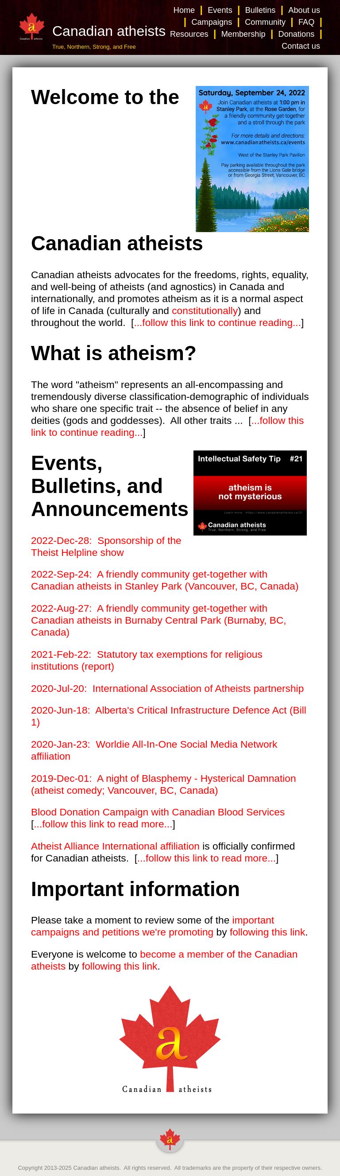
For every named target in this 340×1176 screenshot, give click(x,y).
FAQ (306, 22)
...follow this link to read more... (103, 824)
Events (220, 10)
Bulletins (260, 10)
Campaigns (211, 22)
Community (265, 22)
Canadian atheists (96, 1167)
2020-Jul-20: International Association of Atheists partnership (167, 688)
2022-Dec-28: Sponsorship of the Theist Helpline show (106, 546)
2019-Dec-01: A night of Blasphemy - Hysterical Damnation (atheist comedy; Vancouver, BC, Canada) (163, 784)
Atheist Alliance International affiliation (115, 846)
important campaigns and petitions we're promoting (152, 926)
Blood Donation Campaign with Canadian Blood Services (158, 812)
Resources (189, 34)
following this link (267, 932)
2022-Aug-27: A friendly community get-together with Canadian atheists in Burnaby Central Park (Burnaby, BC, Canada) (158, 620)
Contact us (301, 46)
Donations (296, 34)
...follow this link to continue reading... (217, 322)
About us (304, 10)
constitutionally (205, 310)
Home (184, 10)
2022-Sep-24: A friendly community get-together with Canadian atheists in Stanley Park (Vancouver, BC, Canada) (165, 580)
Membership (243, 34)
